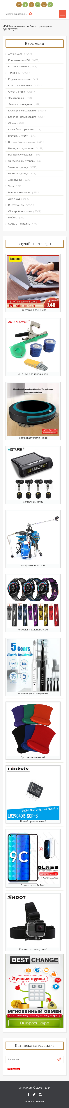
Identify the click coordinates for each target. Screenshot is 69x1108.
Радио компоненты (19, 79)
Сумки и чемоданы (19, 223)
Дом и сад (14, 198)
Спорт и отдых (16, 91)
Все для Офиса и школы (22, 142)
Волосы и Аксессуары (20, 154)
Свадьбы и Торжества (21, 129)
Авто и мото (15, 54)
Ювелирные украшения (22, 110)
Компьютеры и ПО (19, 60)
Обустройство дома (20, 211)
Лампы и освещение (20, 104)
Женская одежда (18, 167)
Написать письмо (34, 1101)
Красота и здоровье (20, 85)
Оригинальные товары (22, 161)
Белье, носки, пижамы (21, 148)
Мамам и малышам (19, 192)
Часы (11, 186)
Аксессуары (15, 179)
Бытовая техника (18, 66)
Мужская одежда (18, 173)
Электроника (16, 98)
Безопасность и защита (22, 116)
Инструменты (16, 205)
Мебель (12, 217)
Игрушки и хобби (18, 135)
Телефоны (14, 72)
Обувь (12, 123)
